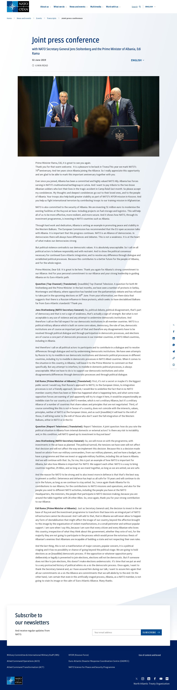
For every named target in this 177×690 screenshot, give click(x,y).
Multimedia (95, 6)
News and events (77, 6)
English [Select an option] (136, 60)
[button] (150, 6)
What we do (59, 6)
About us (44, 6)
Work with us (112, 6)
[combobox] (150, 6)
